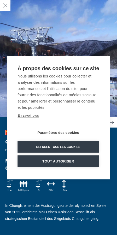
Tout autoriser (58, 161)
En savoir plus (28, 115)
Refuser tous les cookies (58, 146)
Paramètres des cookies (58, 132)
